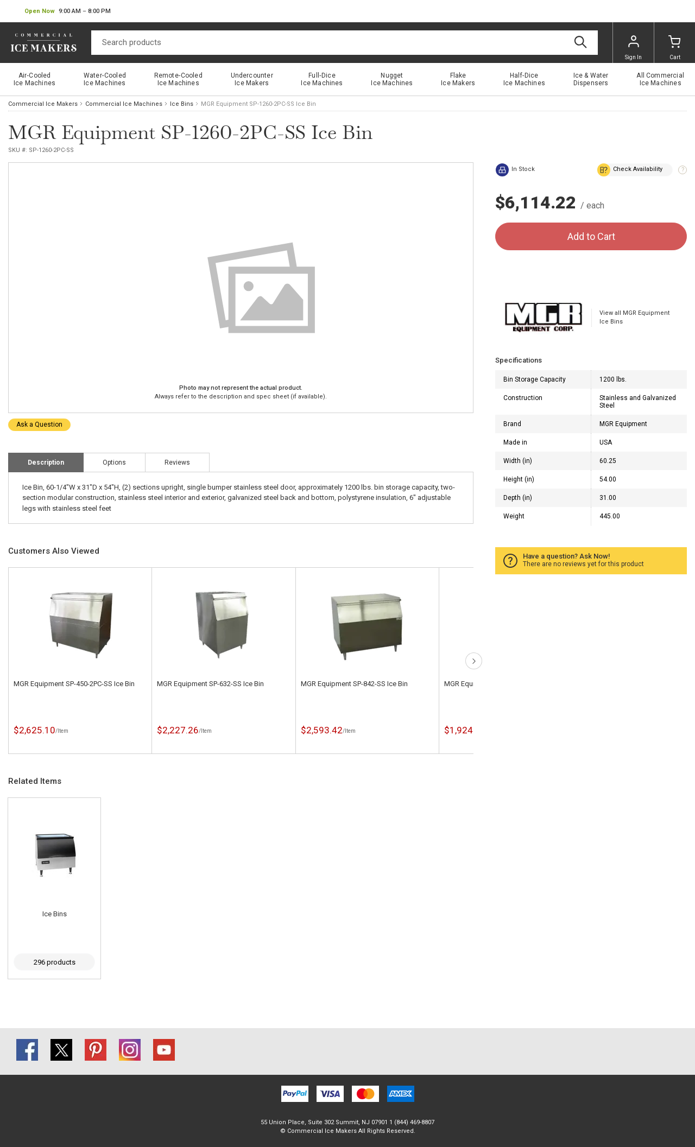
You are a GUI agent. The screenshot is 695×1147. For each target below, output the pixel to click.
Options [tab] (114, 462)
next (473, 660)
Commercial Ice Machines (123, 103)
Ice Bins (181, 103)
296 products (54, 962)
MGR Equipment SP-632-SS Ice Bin (210, 684)
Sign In (633, 47)
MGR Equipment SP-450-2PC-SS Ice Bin (74, 684)
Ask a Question (39, 424)
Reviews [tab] (177, 462)
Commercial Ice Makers (43, 103)
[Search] (344, 42)
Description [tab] (46, 462)
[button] (67, 11)
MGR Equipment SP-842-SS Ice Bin (354, 684)
